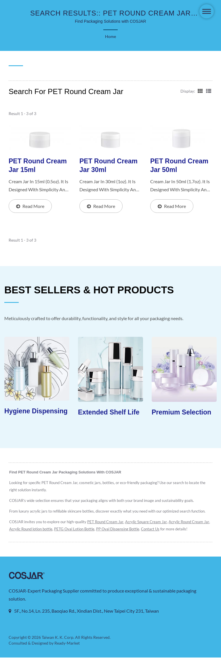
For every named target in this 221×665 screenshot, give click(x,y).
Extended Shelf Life (108, 412)
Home (110, 36)
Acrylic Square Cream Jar (149, 522)
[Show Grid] (199, 91)
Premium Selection (181, 412)
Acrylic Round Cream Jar (30, 529)
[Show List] (208, 91)
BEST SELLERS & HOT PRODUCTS (89, 289)
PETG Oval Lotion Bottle (118, 529)
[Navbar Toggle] (206, 11)
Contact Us (196, 529)
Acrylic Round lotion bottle (74, 529)
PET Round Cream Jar (107, 522)
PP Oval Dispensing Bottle (163, 529)
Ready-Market (68, 650)
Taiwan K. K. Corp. (58, 645)
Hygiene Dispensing (36, 411)
